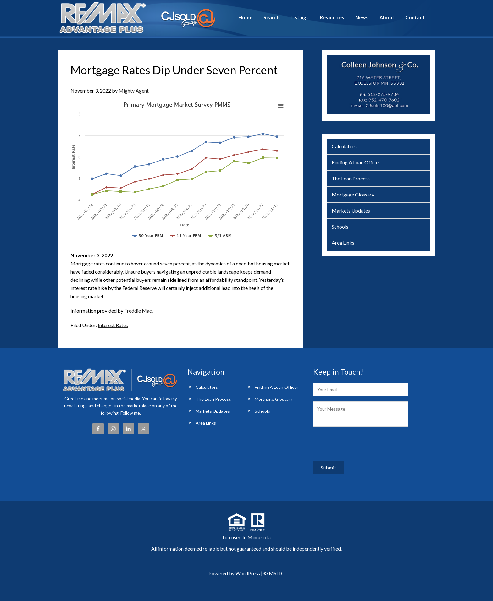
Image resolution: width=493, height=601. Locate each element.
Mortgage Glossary (353, 194)
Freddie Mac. (138, 311)
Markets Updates (351, 210)
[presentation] (361, 444)
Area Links (343, 243)
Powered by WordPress (234, 573)
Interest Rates (113, 325)
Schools (340, 227)
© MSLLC (274, 573)
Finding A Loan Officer (356, 162)
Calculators (344, 146)
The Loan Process (351, 178)
